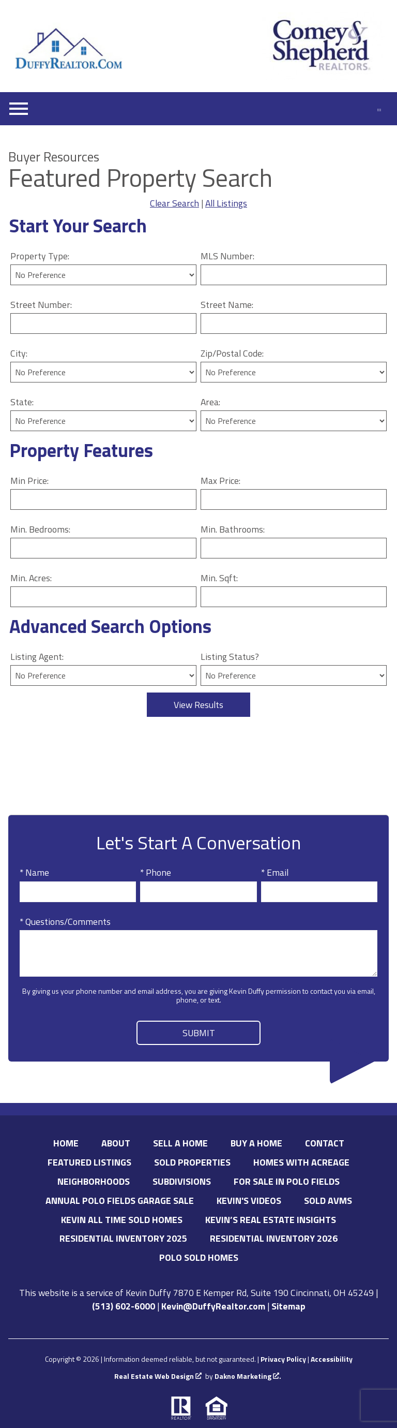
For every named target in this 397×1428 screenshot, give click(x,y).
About (115, 1143)
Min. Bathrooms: (233, 529)
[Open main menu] (18, 108)
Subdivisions (181, 1181)
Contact (324, 1143)
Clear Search (174, 203)
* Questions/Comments (65, 922)
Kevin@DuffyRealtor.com (213, 1306)
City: (18, 353)
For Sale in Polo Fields (287, 1181)
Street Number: (41, 305)
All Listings (226, 203)
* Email (274, 872)
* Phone (155, 872)
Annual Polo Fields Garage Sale (119, 1201)
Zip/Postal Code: (232, 353)
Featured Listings (89, 1162)
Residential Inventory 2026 (274, 1238)
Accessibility (332, 1358)
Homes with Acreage (301, 1162)
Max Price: (220, 481)
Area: (210, 402)
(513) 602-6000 (123, 1306)
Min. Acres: (31, 578)
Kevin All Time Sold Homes (121, 1220)
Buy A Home (256, 1143)
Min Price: (29, 481)
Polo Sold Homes (198, 1257)
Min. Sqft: (219, 578)
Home (66, 1143)
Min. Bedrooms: (40, 529)
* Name (34, 872)
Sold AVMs (328, 1201)
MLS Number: (227, 256)
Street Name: (227, 305)
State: (22, 402)
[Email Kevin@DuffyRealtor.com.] (379, 109)
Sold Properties (192, 1162)
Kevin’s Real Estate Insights (270, 1220)
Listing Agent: (37, 657)
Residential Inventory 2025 (123, 1238)
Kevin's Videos (249, 1201)
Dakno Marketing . (248, 1376)
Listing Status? (230, 657)
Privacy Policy (283, 1358)
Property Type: (39, 256)
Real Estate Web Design (158, 1376)
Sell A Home (180, 1143)
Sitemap (288, 1306)
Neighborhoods (93, 1181)
